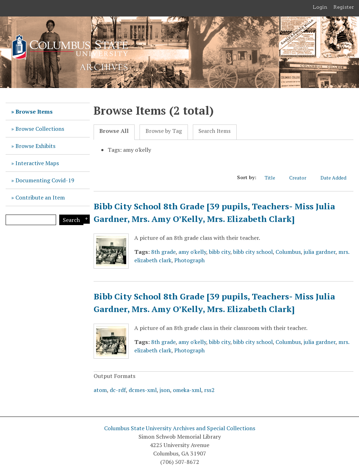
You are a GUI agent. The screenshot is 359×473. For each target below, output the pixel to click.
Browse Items (34, 111)
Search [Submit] (71, 220)
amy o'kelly (192, 252)
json (165, 390)
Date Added (336, 177)
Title (273, 177)
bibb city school (253, 252)
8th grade (163, 252)
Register (343, 7)
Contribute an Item (40, 197)
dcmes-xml (143, 390)
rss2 (209, 390)
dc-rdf (118, 390)
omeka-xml (187, 390)
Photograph (189, 260)
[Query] (31, 220)
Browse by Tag (163, 131)
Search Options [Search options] (85, 219)
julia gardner (320, 252)
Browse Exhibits (35, 146)
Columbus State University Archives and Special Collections (179, 428)
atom (100, 390)
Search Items (214, 131)
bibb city (219, 252)
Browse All (114, 131)
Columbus (288, 252)
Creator (301, 177)
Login (320, 7)
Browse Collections (39, 129)
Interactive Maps (37, 163)
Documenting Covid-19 (44, 180)
